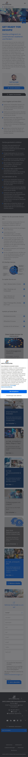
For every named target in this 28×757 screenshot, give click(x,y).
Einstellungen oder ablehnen (14, 395)
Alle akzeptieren (14, 391)
